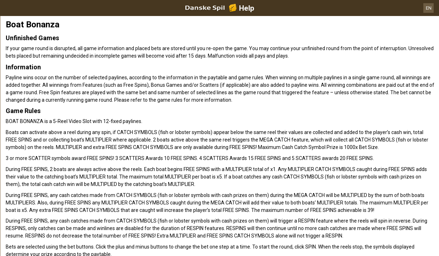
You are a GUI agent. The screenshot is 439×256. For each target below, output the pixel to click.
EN (429, 8)
